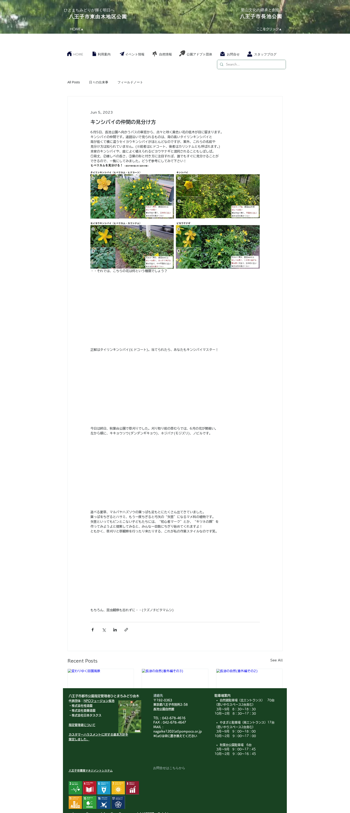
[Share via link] (126, 629)
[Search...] (251, 64)
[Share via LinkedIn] (115, 629)
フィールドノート (130, 82)
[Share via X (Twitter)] (104, 629)
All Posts (74, 82)
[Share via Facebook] (92, 629)
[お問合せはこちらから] (169, 768)
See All (276, 660)
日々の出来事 (98, 82)
